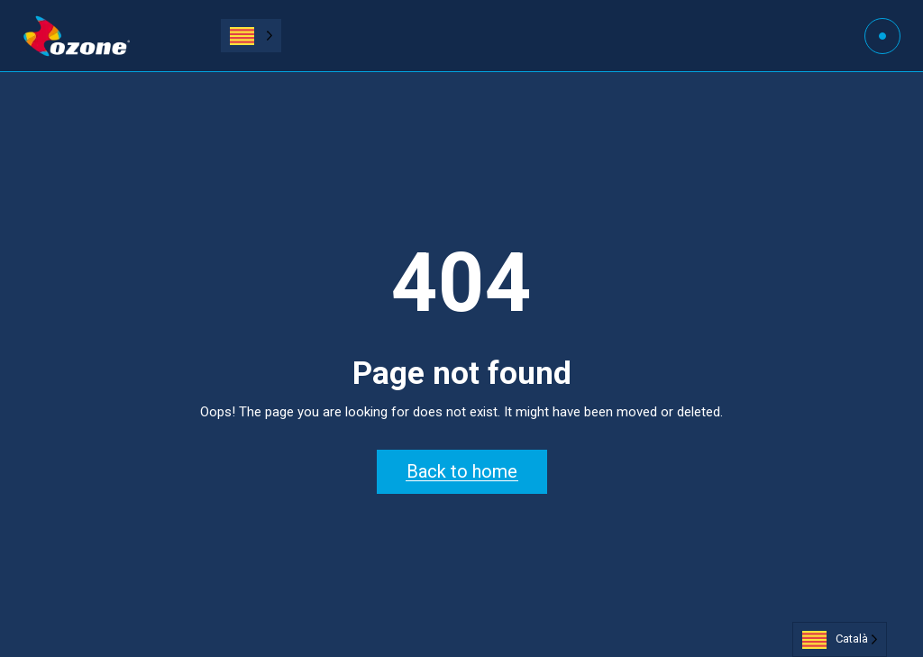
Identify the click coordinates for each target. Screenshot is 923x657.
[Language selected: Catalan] (251, 35)
